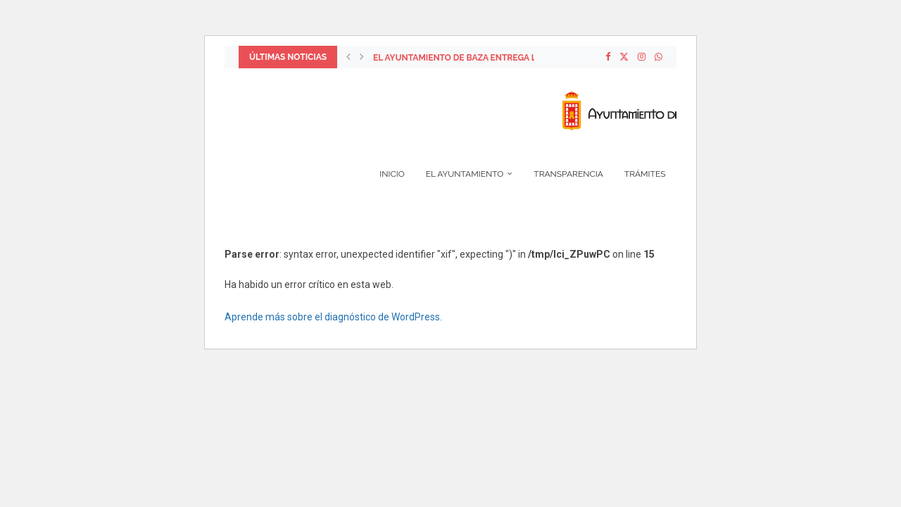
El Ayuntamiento (465, 174)
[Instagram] (641, 57)
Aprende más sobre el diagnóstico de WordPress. (333, 317)
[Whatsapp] (658, 57)
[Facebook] (607, 57)
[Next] (361, 57)
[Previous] (348, 57)
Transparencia (568, 174)
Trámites (645, 174)
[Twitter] (624, 57)
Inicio (391, 174)
